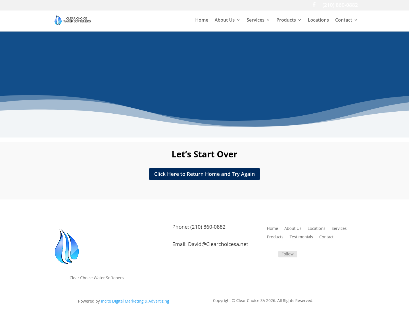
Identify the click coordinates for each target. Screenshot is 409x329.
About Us (225, 20)
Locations (318, 20)
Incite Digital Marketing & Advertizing (135, 301)
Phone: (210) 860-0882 (199, 226)
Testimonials (301, 237)
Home (201, 20)
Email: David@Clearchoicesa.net (210, 244)
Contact (343, 20)
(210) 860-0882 (340, 5)
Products (286, 20)
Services (255, 20)
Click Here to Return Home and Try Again (204, 173)
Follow (288, 254)
